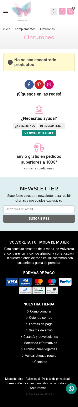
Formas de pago (41, 324)
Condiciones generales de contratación (43, 383)
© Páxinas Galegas (39, 394)
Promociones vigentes (40, 349)
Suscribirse (39, 219)
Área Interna (38, 388)
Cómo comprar (40, 311)
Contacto (40, 362)
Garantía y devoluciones (41, 337)
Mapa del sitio (14, 378)
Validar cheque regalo (40, 356)
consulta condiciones (39, 168)
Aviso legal (33, 378)
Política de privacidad (56, 378)
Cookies (11, 383)
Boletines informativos (40, 343)
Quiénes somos (40, 318)
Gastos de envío (41, 330)
